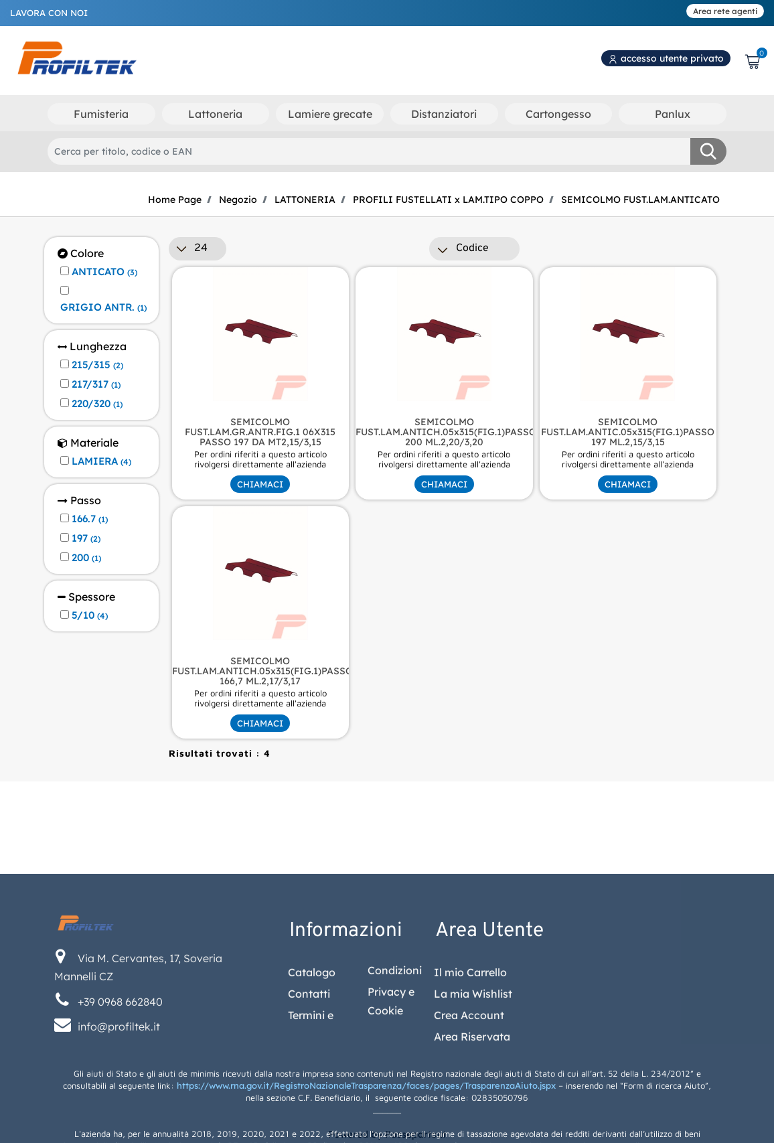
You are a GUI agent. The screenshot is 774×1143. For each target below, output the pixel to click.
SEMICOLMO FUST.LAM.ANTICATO (640, 200)
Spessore (86, 597)
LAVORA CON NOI (49, 12)
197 (86, 538)
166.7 (90, 519)
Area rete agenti (725, 11)
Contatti (309, 1088)
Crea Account (469, 1109)
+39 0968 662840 (120, 1096)
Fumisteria (101, 114)
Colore (81, 253)
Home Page (175, 200)
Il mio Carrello (470, 1066)
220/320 (97, 403)
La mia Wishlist (473, 1088)
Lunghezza (92, 346)
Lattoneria (215, 114)
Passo (79, 501)
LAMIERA (101, 461)
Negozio (238, 200)
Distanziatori (444, 114)
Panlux (672, 114)
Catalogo (311, 1066)
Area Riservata (472, 1131)
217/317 (96, 384)
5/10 (90, 615)
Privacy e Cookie (391, 1096)
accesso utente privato (666, 58)
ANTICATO (104, 271)
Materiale (88, 443)
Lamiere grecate (330, 114)
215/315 (97, 365)
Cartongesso (558, 114)
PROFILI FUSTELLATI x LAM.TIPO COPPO (448, 200)
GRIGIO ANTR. (103, 307)
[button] (708, 151)
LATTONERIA (305, 200)
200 (86, 557)
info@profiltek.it (119, 1121)
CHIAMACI (260, 484)
